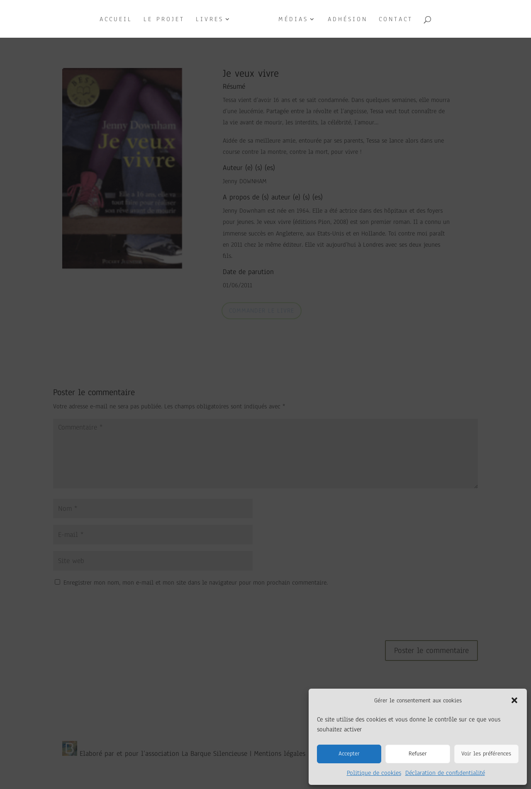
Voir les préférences (486, 753)
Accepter (349, 753)
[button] (514, 700)
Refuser (418, 753)
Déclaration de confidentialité (445, 773)
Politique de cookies (374, 773)
